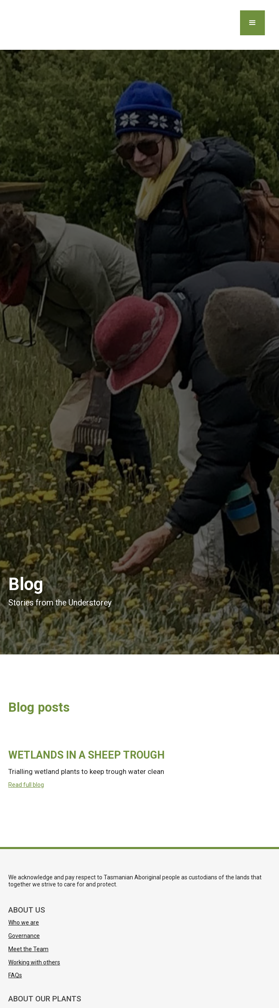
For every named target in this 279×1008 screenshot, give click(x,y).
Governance (24, 935)
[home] (10, 24)
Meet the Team (28, 949)
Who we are (23, 922)
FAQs (15, 975)
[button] (252, 22)
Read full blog (26, 784)
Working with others (34, 962)
